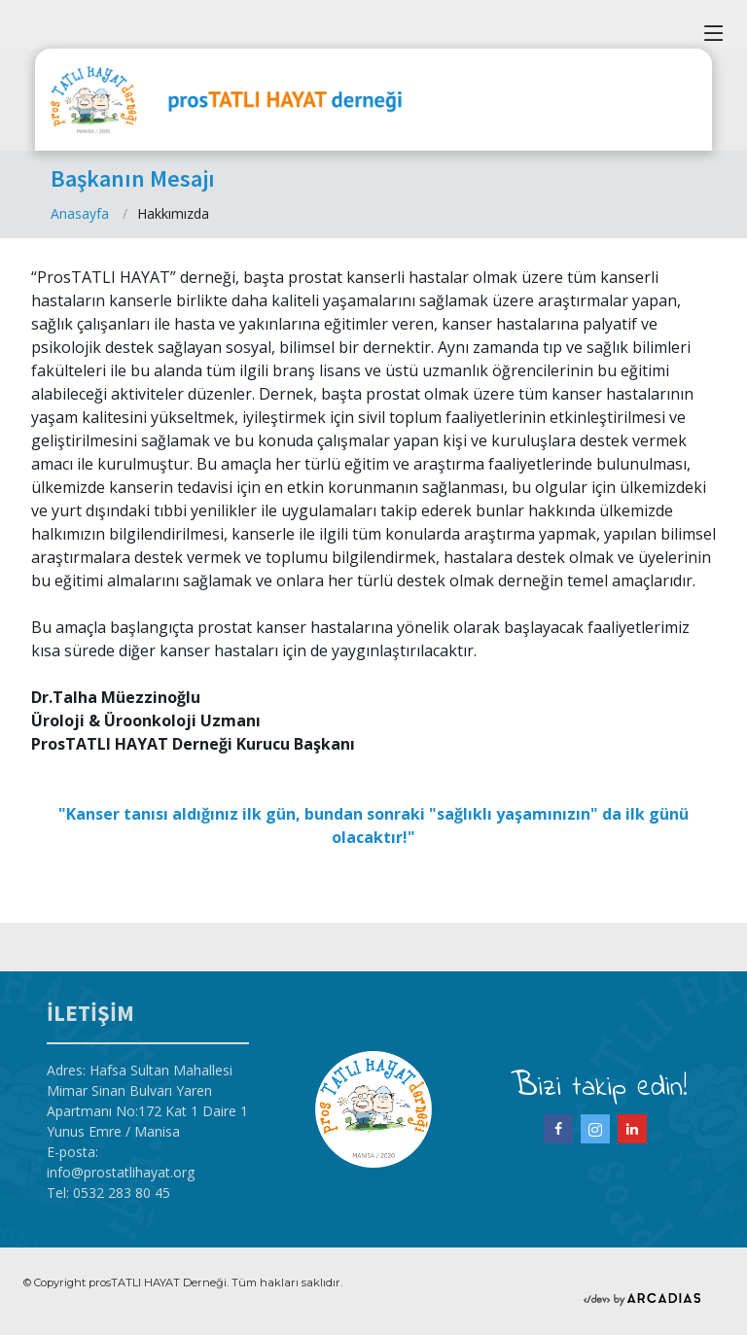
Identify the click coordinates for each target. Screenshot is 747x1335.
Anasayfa (80, 213)
